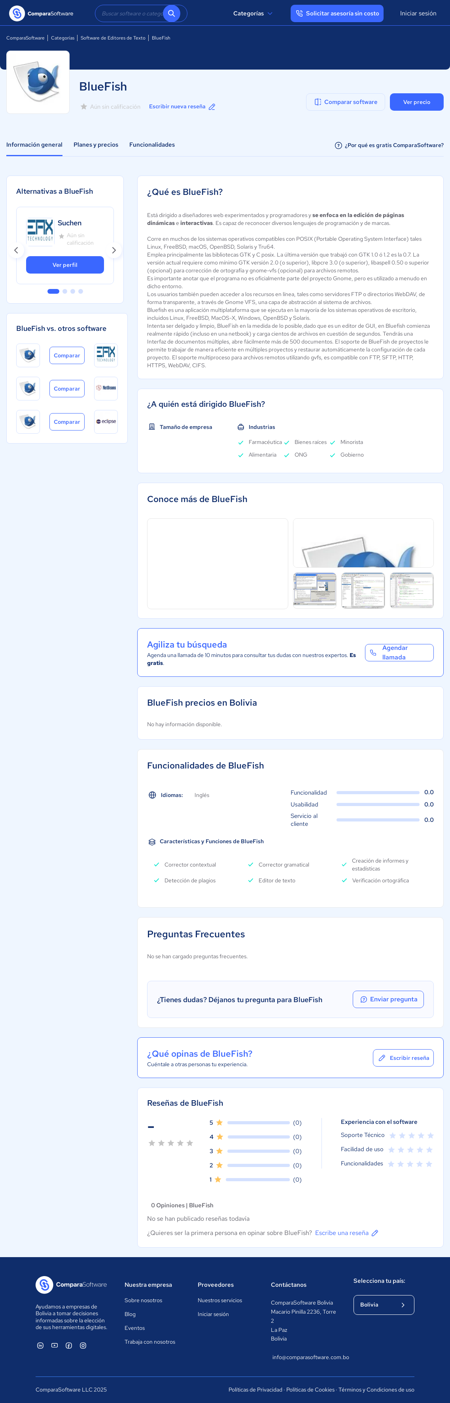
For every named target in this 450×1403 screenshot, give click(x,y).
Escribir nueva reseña (183, 106)
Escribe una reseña (347, 1233)
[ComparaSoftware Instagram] (83, 1345)
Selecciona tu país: (379, 1281)
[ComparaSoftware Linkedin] (40, 1345)
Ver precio (416, 102)
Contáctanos (288, 1285)
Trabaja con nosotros (150, 1341)
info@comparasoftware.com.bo (305, 1357)
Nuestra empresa (148, 1285)
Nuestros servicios (220, 1300)
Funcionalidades (152, 145)
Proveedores (216, 1285)
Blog (130, 1314)
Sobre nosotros (143, 1300)
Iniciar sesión (418, 13)
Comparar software (345, 102)
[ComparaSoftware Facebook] (69, 1345)
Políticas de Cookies (310, 1389)
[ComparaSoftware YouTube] (54, 1345)
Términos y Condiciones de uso (376, 1389)
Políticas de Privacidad (255, 1389)
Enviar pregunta (388, 999)
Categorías (254, 13)
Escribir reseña (403, 1058)
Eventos (135, 1327)
